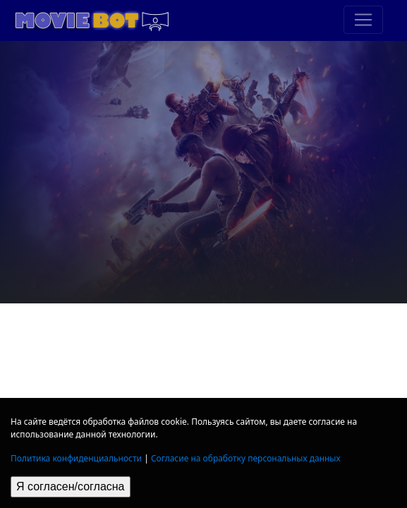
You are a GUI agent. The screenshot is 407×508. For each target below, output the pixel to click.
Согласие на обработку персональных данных (246, 458)
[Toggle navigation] (363, 20)
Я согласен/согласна (70, 486)
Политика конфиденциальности (76, 458)
